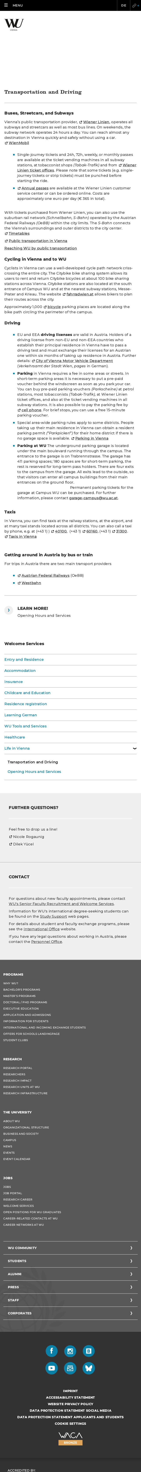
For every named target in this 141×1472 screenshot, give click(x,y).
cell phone (31, 345)
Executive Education (21, 943)
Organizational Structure (26, 1062)
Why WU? (10, 918)
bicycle (54, 241)
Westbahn (31, 518)
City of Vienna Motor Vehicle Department (74, 295)
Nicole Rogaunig (28, 771)
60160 (92, 466)
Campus (9, 1074)
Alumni (15, 1209)
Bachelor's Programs (21, 924)
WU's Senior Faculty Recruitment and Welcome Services (61, 838)
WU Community (22, 1183)
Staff (13, 1235)
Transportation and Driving (33, 697)
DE (123, 5)
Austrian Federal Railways (45, 510)
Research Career (18, 1134)
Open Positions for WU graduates (32, 1146)
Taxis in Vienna (23, 471)
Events (9, 1087)
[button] (13, 5)
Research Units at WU (21, 1021)
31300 (121, 466)
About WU (11, 1055)
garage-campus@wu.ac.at (93, 433)
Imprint (70, 1326)
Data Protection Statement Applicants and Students (70, 1352)
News (7, 1081)
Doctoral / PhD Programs (25, 937)
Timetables (19, 168)
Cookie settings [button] (70, 1358)
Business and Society (21, 1068)
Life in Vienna (17, 683)
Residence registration (25, 639)
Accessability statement (70, 1332)
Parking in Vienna (91, 373)
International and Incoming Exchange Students (44, 962)
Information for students (25, 956)
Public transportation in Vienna (38, 176)
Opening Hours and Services (34, 706)
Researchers (14, 1009)
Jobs (7, 1121)
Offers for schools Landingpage (31, 968)
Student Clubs (15, 974)
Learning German (20, 650)
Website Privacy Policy (70, 1339)
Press (13, 1222)
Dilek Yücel (23, 779)
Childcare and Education (27, 628)
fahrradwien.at (80, 229)
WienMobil (19, 78)
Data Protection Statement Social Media (71, 1345)
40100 (61, 466)
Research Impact (17, 1015)
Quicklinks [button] (135, 5)
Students (17, 1196)
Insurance (13, 616)
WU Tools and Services (25, 661)
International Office (42, 864)
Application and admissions (27, 949)
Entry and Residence (24, 594)
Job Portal (12, 1128)
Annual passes (35, 123)
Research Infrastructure (25, 1028)
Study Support (53, 851)
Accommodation (20, 605)
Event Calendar (16, 1093)
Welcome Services (18, 1140)
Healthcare (14, 672)
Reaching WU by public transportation (40, 183)
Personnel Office (46, 876)
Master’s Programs (19, 930)
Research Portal (17, 1002)
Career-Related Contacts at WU (30, 1153)
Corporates (20, 1248)
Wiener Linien (96, 57)
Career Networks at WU (23, 1159)
